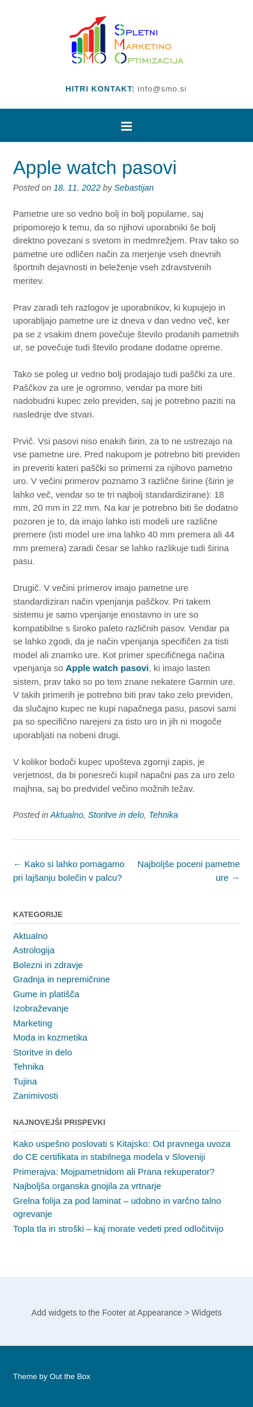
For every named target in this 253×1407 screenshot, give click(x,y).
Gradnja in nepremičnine (61, 979)
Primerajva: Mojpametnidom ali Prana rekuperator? (113, 1171)
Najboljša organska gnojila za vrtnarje (87, 1186)
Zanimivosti (35, 1095)
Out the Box (69, 1376)
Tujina (25, 1081)
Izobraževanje (40, 1008)
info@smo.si (162, 88)
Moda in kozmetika (50, 1037)
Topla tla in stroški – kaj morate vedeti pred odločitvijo (118, 1228)
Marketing (32, 1023)
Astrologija (34, 950)
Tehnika (163, 815)
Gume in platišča (46, 994)
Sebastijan (134, 187)
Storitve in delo (116, 815)
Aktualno (66, 815)
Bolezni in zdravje (48, 965)
